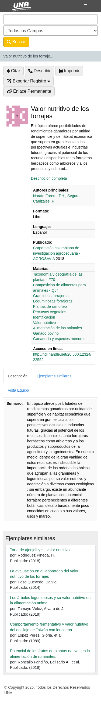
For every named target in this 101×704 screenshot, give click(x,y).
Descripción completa (49, 178)
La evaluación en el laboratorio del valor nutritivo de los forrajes (44, 574)
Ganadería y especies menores (59, 339)
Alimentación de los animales (57, 328)
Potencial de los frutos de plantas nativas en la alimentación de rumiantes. (50, 654)
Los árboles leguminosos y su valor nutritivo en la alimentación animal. (50, 600)
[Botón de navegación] (85, 6)
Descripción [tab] (17, 376)
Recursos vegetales (49, 312)
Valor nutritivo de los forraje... (28, 56)
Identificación (44, 317)
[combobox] (50, 19)
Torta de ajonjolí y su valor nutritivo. (40, 550)
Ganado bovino (46, 333)
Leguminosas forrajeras (52, 301)
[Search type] (50, 31)
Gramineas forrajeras (51, 296)
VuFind (16, 9)
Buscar (16, 42)
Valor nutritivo (44, 322)
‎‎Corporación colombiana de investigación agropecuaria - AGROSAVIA (56, 253)
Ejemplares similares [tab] (54, 376)
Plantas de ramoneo (50, 306)
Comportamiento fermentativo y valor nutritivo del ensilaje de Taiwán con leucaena (49, 627)
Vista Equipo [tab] (18, 390)
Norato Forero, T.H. (49, 196)
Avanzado (43, 41)
